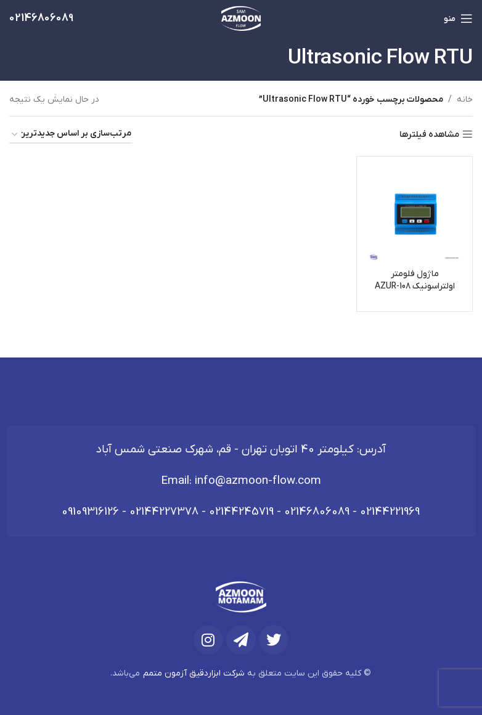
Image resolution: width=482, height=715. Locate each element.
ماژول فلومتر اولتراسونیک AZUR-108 (415, 280)
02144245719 (241, 512)
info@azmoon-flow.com (258, 481)
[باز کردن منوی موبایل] (458, 18)
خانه (465, 99)
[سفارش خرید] (71, 135)
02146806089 (316, 512)
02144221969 (390, 512)
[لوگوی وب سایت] (241, 18)
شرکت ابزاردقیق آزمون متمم (194, 673)
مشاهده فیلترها (429, 134)
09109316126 (90, 512)
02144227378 (163, 512)
